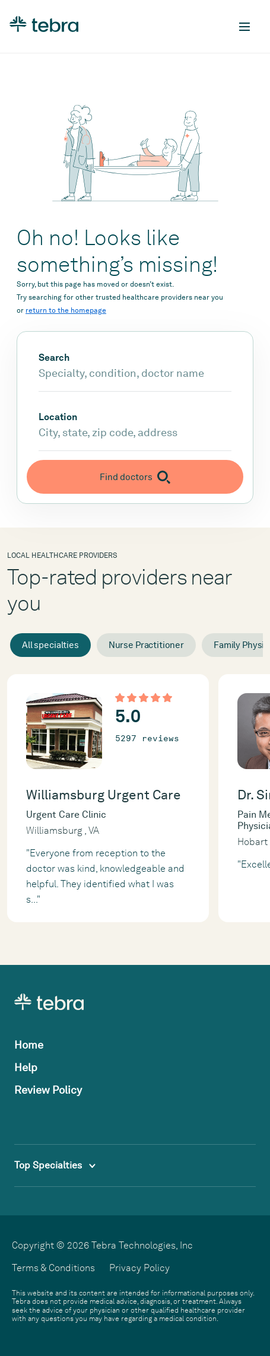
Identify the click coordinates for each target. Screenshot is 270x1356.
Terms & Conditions (53, 1268)
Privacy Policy (139, 1268)
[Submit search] (135, 477)
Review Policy (48, 1090)
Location (58, 417)
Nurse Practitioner (146, 645)
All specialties (50, 645)
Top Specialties (55, 1165)
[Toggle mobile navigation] (244, 26)
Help (25, 1067)
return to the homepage (66, 310)
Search (54, 358)
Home (28, 1045)
